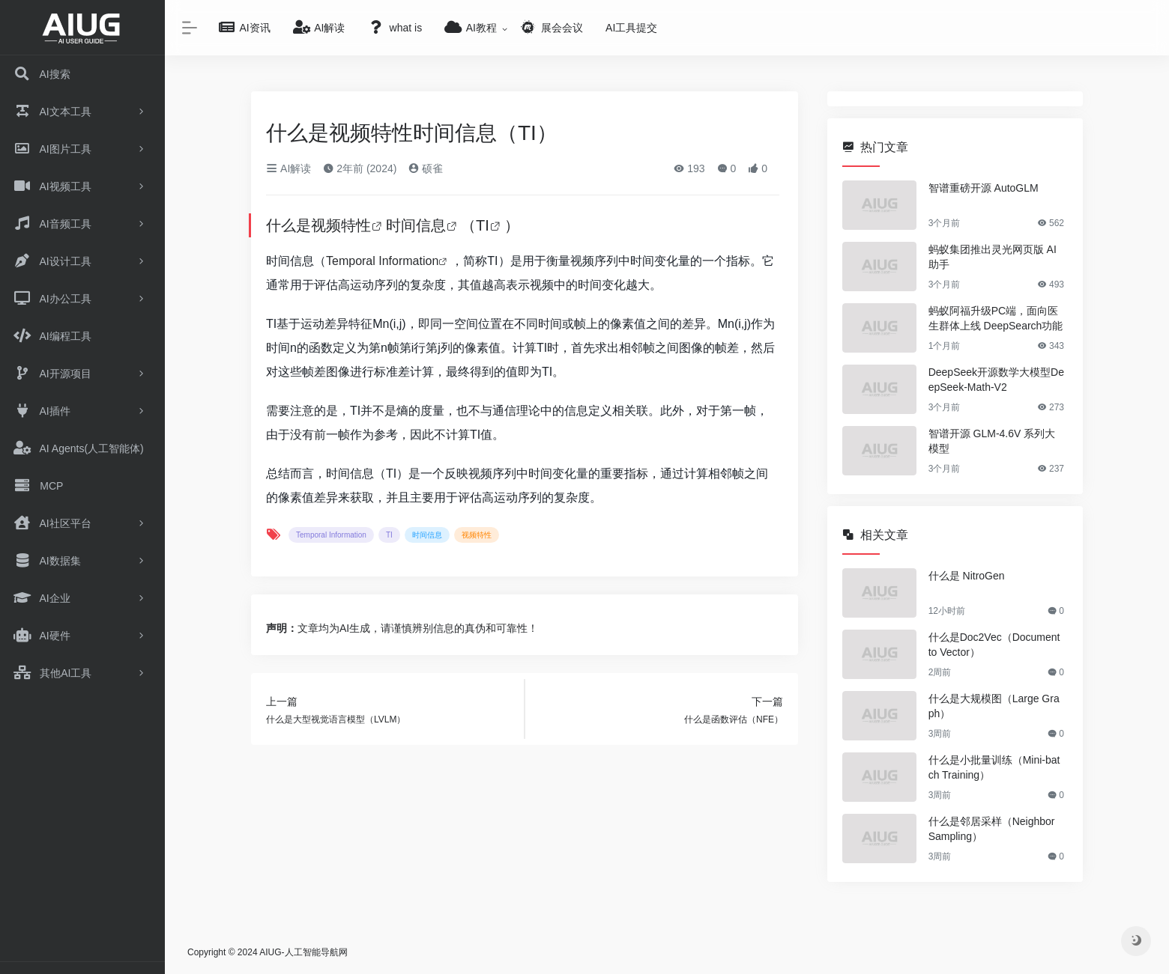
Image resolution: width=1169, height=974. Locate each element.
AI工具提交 (631, 28)
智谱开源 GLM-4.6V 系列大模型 (992, 440)
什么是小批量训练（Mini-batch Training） (994, 767)
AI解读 (288, 168)
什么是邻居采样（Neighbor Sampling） (991, 828)
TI (482, 225)
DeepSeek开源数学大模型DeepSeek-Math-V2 (996, 379)
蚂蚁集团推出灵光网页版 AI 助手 (992, 256)
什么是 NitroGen (966, 576)
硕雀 (425, 168)
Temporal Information (382, 261)
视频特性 (341, 225)
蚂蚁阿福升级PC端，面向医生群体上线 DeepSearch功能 (995, 318)
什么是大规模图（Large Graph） (994, 706)
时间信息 (416, 225)
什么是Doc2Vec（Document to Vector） (994, 644)
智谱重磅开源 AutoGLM (983, 188)
